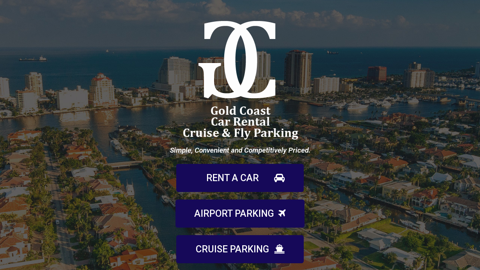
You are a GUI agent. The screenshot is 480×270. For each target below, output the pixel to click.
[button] (240, 178)
